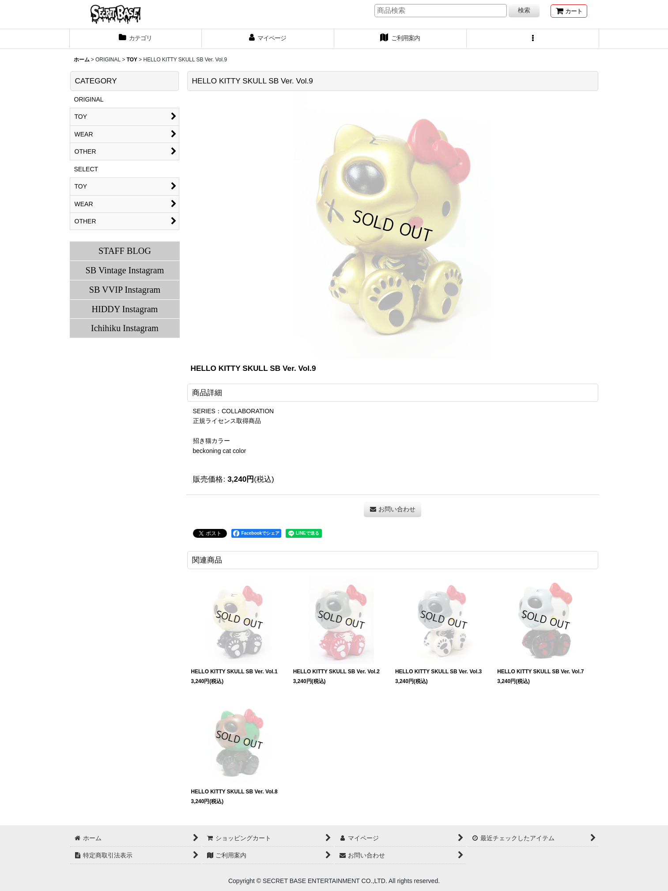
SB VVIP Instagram (125, 289)
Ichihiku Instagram (125, 328)
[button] (533, 39)
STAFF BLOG (124, 251)
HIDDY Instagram (124, 309)
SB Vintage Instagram (125, 270)
